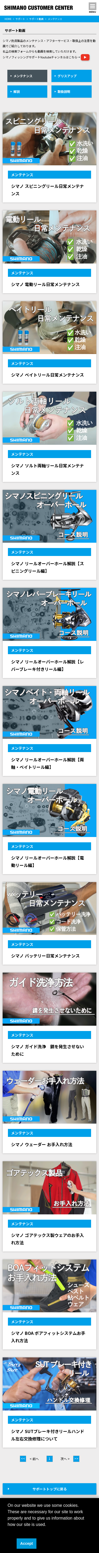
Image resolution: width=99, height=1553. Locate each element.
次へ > (65, 1458)
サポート (20, 19)
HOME (7, 19)
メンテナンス (22, 76)
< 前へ (34, 1458)
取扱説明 (64, 91)
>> (76, 1458)
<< (23, 1458)
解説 (16, 91)
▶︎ (85, 57)
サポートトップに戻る (49, 1488)
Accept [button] (26, 1543)
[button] (8, 1531)
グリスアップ (67, 76)
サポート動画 (36, 19)
